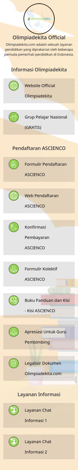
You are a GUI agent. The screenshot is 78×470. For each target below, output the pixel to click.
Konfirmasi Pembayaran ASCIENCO (37, 237)
